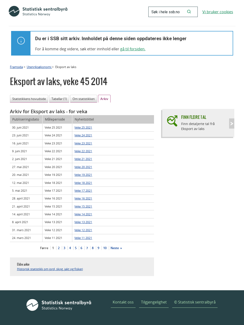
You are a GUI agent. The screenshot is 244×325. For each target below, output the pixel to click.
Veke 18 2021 (83, 183)
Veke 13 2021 (83, 222)
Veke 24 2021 (83, 135)
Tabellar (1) (59, 99)
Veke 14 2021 (83, 214)
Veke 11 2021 (83, 238)
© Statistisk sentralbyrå (195, 302)
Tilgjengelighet (154, 302)
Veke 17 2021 (83, 190)
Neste (115, 248)
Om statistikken (84, 99)
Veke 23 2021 (83, 143)
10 (105, 248)
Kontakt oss (123, 302)
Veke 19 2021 (83, 175)
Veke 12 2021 (83, 230)
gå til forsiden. (133, 49)
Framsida (16, 67)
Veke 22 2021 (83, 151)
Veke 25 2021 (83, 127)
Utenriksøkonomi (39, 67)
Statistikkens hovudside (29, 99)
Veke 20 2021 (83, 167)
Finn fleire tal (193, 117)
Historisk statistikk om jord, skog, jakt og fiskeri (50, 269)
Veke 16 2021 (83, 198)
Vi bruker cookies (217, 11)
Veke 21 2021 (83, 159)
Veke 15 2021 (83, 206)
